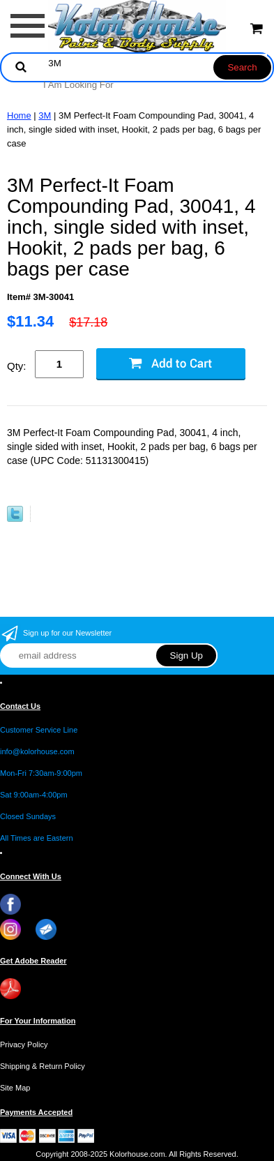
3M (44, 115)
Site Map (15, 1088)
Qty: (16, 366)
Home (19, 115)
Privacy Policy (23, 1044)
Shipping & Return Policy (42, 1066)
